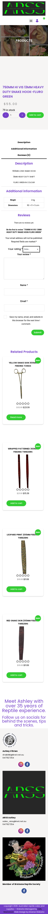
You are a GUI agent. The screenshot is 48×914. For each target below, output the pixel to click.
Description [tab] (24, 142)
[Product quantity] (14, 115)
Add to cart (35, 115)
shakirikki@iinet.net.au (13, 754)
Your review (24, 254)
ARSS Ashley (9, 817)
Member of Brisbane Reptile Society (21, 884)
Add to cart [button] (16, 503)
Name (24, 285)
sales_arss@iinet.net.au (14, 821)
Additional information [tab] (24, 148)
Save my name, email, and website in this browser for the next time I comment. (26, 320)
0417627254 (8, 757)
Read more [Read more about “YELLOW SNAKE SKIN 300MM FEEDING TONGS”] (16, 417)
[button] (31, 21)
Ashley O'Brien (10, 751)
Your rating (15, 249)
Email (24, 301)
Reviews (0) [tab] (24, 155)
